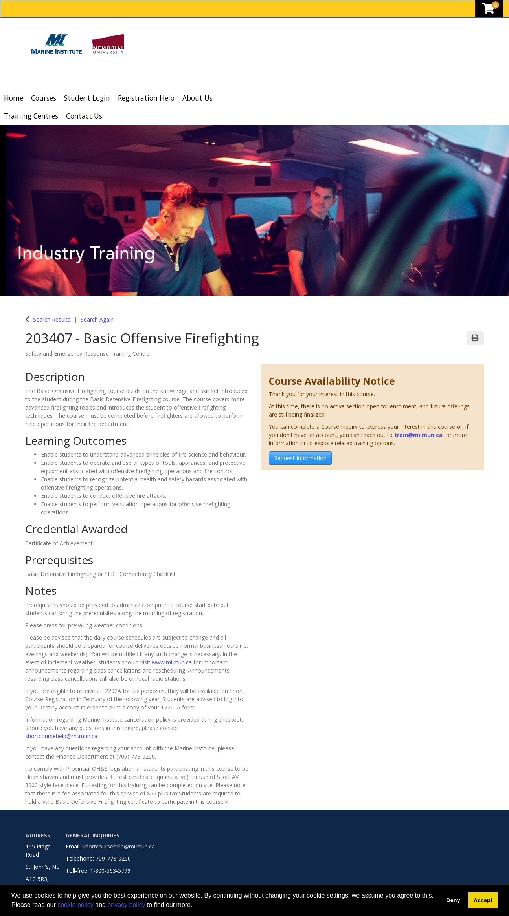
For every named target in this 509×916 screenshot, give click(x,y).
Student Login (87, 97)
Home (13, 97)
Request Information (300, 458)
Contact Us (84, 116)
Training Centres (31, 116)
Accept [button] (483, 900)
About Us (197, 97)
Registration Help (146, 97)
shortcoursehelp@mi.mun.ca (61, 736)
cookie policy (75, 904)
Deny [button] (453, 900)
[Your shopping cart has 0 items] (489, 10)
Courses (43, 97)
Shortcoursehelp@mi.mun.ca (118, 846)
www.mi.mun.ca (172, 662)
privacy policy (126, 904)
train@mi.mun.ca (418, 435)
